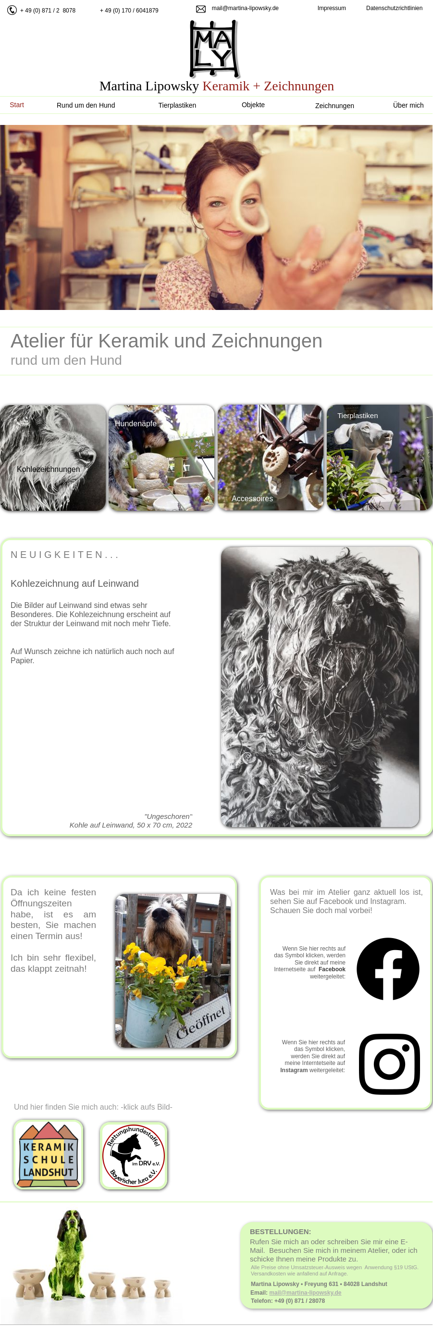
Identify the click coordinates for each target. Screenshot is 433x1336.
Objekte (253, 105)
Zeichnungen (334, 106)
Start (17, 105)
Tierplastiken (178, 105)
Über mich (408, 105)
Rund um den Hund (86, 105)
